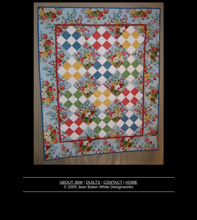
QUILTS (93, 182)
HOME (132, 182)
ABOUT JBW (71, 182)
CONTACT (112, 182)
